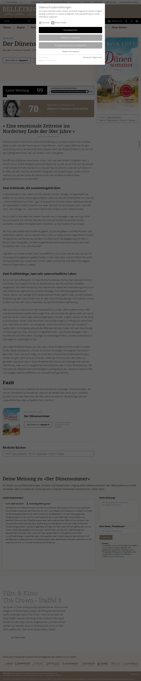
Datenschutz (97, 57)
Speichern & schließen (70, 37)
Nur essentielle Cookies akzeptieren (70, 45)
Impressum (87, 57)
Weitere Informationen (70, 51)
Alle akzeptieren (70, 30)
